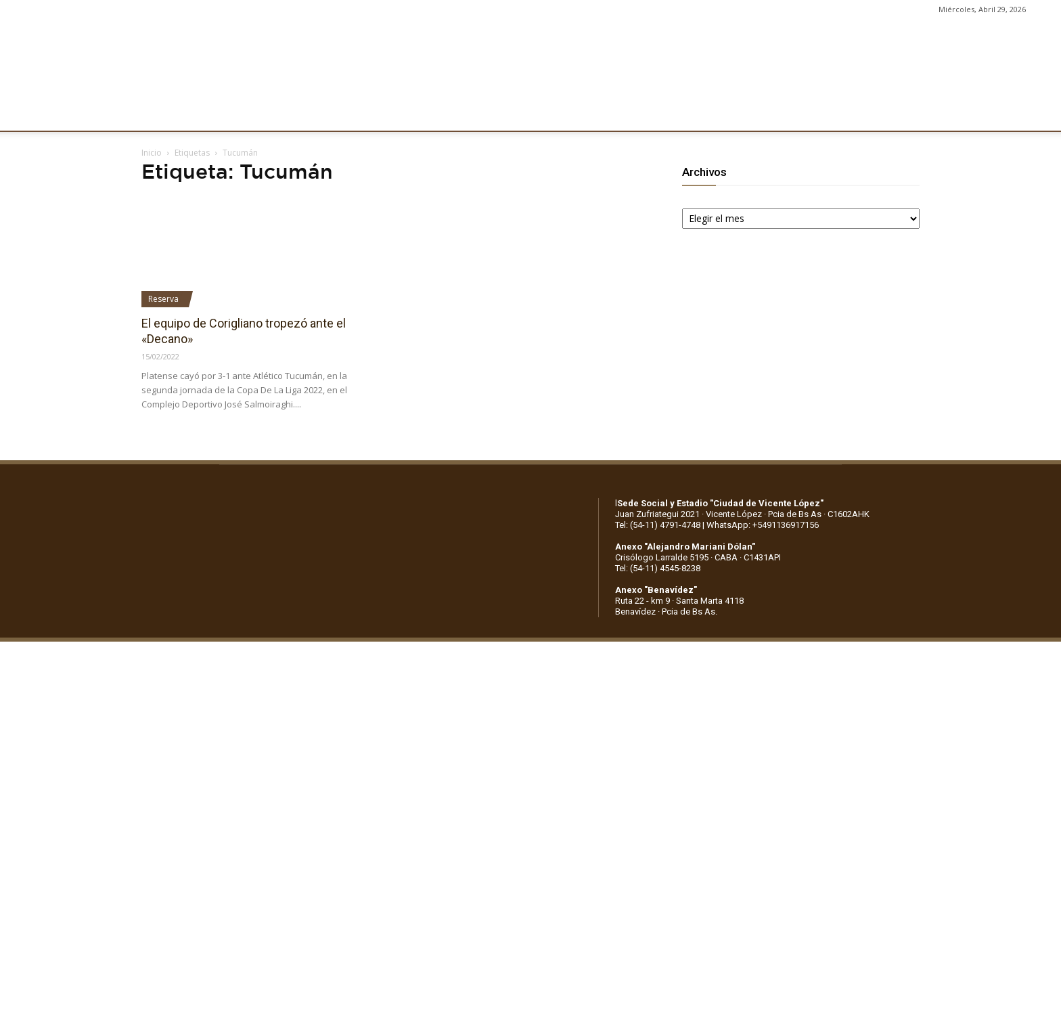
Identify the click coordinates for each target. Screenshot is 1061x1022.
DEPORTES (401, 113)
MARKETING (477, 113)
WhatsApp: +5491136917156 (762, 525)
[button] (1038, 113)
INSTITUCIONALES (250, 113)
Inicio (151, 152)
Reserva (163, 299)
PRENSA (546, 113)
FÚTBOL (335, 113)
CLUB (172, 113)
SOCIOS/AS (614, 113)
